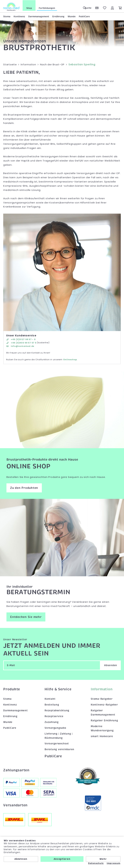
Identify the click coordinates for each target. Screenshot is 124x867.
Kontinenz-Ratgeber (104, 704)
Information (101, 689)
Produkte (11, 689)
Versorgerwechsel (57, 743)
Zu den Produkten (24, 487)
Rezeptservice (54, 716)
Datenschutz (96, 863)
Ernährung (58, 16)
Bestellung (52, 704)
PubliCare (84, 16)
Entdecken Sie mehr (26, 616)
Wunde (72, 16)
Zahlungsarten (16, 770)
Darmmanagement (38, 16)
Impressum (113, 863)
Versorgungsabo (55, 727)
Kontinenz (19, 16)
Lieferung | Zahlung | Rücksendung (59, 735)
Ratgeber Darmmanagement (103, 712)
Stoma (6, 16)
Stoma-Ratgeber (102, 698)
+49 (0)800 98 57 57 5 (21, 342)
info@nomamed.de (20, 346)
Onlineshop (70, 359)
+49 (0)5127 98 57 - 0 (21, 339)
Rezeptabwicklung (57, 710)
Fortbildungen (47, 7)
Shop (29, 7)
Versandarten (15, 805)
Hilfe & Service (58, 689)
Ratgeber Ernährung (104, 720)
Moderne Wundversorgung (102, 728)
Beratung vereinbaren (59, 749)
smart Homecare (102, 736)
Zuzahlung (52, 721)
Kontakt (50, 698)
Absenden (110, 665)
